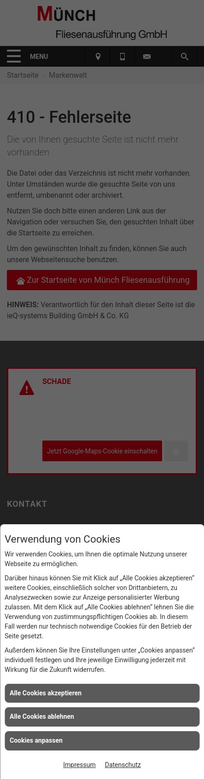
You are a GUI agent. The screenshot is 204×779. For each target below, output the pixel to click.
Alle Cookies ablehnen (42, 716)
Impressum (79, 764)
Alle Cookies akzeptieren (46, 693)
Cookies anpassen (36, 740)
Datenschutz (123, 764)
